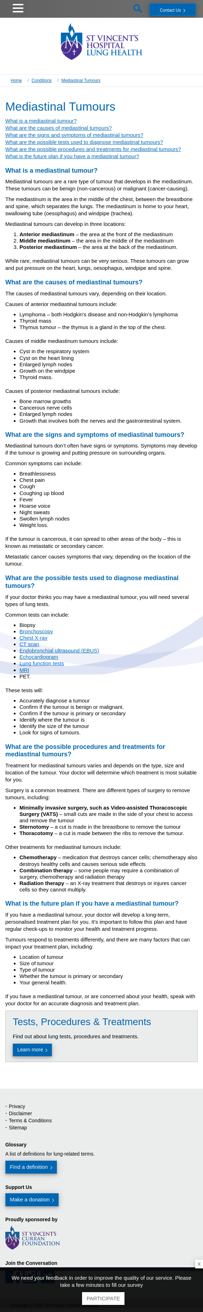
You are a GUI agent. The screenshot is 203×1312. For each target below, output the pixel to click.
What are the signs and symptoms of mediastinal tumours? (74, 135)
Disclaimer (20, 1113)
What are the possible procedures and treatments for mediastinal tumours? (93, 149)
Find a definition (29, 1167)
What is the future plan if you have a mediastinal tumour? (72, 156)
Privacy (17, 1106)
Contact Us (170, 10)
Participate (103, 1298)
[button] (18, 7)
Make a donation (30, 1199)
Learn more (30, 1049)
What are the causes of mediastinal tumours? (58, 128)
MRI (24, 670)
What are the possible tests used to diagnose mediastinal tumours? (84, 142)
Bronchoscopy (36, 631)
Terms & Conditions (30, 1120)
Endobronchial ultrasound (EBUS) (59, 650)
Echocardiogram (38, 657)
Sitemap (18, 1127)
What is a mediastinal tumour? (41, 121)
